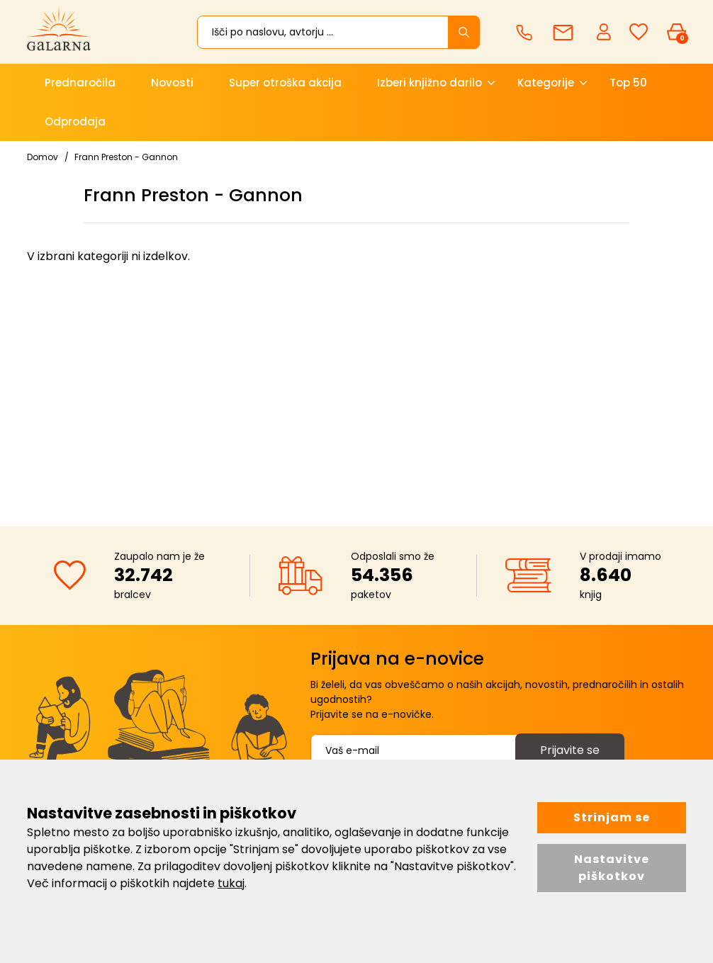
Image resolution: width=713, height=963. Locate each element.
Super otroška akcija (285, 82)
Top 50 (628, 82)
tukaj (231, 883)
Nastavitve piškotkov (611, 867)
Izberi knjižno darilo (429, 82)
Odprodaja (75, 121)
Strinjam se (611, 817)
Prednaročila (80, 82)
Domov (42, 157)
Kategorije (545, 82)
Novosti (172, 82)
